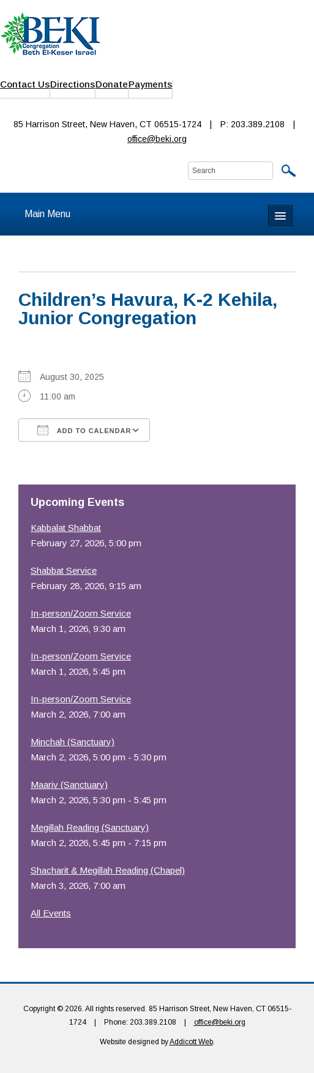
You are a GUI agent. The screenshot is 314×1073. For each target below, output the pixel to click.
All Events (51, 913)
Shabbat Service (64, 570)
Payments (150, 84)
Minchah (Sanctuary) (72, 742)
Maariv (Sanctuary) (69, 784)
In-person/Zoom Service (81, 613)
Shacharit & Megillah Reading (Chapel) (108, 870)
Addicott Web (191, 1042)
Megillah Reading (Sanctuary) (90, 827)
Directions (72, 84)
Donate (111, 84)
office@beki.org (157, 139)
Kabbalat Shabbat (66, 527)
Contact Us (25, 84)
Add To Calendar (84, 430)
